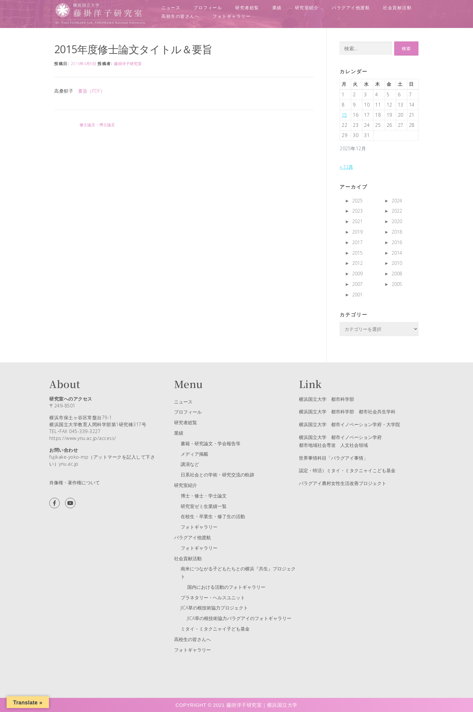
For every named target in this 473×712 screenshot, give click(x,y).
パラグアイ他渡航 (351, 8)
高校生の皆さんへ (180, 16)
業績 (277, 8)
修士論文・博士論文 (97, 124)
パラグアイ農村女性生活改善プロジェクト (342, 483)
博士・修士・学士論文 (204, 496)
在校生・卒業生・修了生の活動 (213, 516)
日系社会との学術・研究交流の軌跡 (217, 474)
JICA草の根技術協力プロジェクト (214, 608)
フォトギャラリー (232, 16)
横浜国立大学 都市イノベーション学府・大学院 (349, 424)
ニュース (170, 8)
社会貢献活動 (397, 8)
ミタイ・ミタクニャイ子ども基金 (215, 629)
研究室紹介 (307, 8)
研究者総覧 (247, 8)
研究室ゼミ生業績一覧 (204, 506)
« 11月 (346, 167)
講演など (190, 464)
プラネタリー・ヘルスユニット (213, 597)
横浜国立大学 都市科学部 (326, 399)
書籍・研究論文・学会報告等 (210, 443)
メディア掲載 (194, 454)
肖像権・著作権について (74, 482)
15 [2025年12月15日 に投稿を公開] (344, 115)
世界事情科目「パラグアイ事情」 (333, 458)
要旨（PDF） (91, 91)
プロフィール (207, 8)
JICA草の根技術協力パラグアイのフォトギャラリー (239, 618)
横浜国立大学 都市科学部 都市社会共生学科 (347, 411)
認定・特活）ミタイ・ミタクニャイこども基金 (347, 470)
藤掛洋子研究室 (128, 63)
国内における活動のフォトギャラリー (226, 587)
